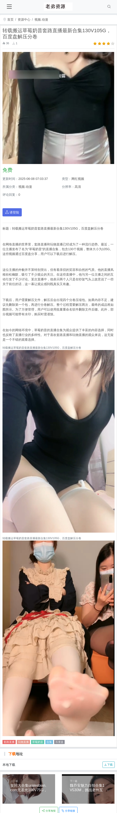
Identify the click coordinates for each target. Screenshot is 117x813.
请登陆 (12, 212)
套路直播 (9, 742)
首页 (8, 19)
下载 (108, 764)
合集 (49, 742)
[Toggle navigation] (9, 6)
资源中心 (24, 19)
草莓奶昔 (37, 742)
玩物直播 (23, 742)
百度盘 (59, 742)
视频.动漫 (41, 19)
